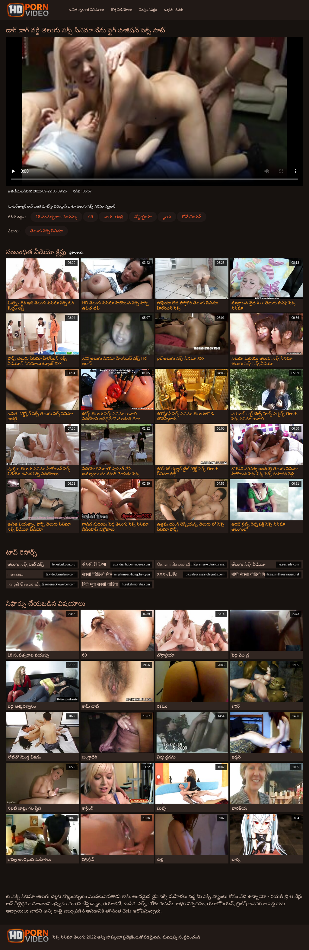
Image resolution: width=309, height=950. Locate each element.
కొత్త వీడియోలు (121, 10)
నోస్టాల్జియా (143, 216)
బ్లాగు (167, 216)
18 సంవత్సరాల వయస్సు (56, 216)
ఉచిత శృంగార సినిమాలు (86, 10)
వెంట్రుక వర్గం (149, 10)
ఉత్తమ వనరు (174, 10)
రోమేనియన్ (191, 216)
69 (90, 216)
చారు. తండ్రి (113, 216)
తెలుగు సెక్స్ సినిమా (46, 230)
